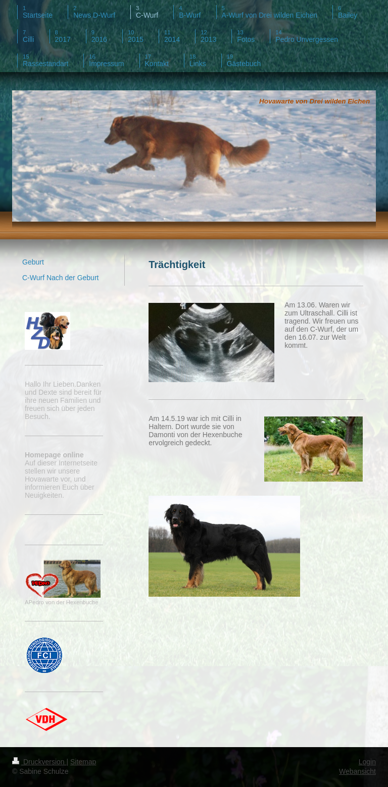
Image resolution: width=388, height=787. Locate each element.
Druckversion (39, 762)
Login (367, 762)
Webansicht (357, 771)
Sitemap (83, 762)
